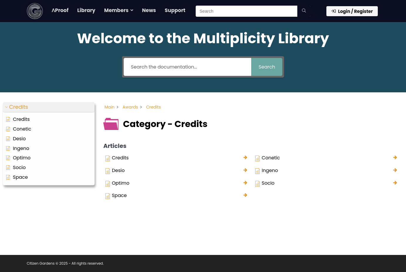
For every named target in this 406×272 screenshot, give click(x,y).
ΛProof (60, 10)
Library (86, 10)
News (149, 10)
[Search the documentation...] (187, 67)
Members (116, 10)
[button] (49, 107)
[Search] (304, 11)
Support (175, 10)
